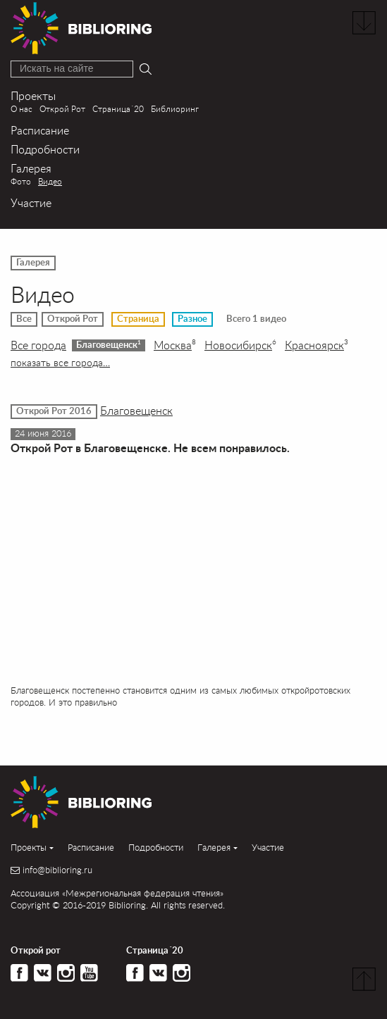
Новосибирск (240, 345)
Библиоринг (175, 109)
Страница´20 (118, 109)
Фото (21, 181)
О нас (21, 109)
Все (24, 319)
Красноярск (316, 345)
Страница (138, 319)
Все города (38, 345)
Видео (50, 181)
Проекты (33, 95)
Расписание (40, 130)
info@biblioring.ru (57, 870)
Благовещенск (108, 344)
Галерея (31, 168)
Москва (175, 345)
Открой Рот (62, 109)
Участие (31, 202)
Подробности (45, 149)
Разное (192, 319)
